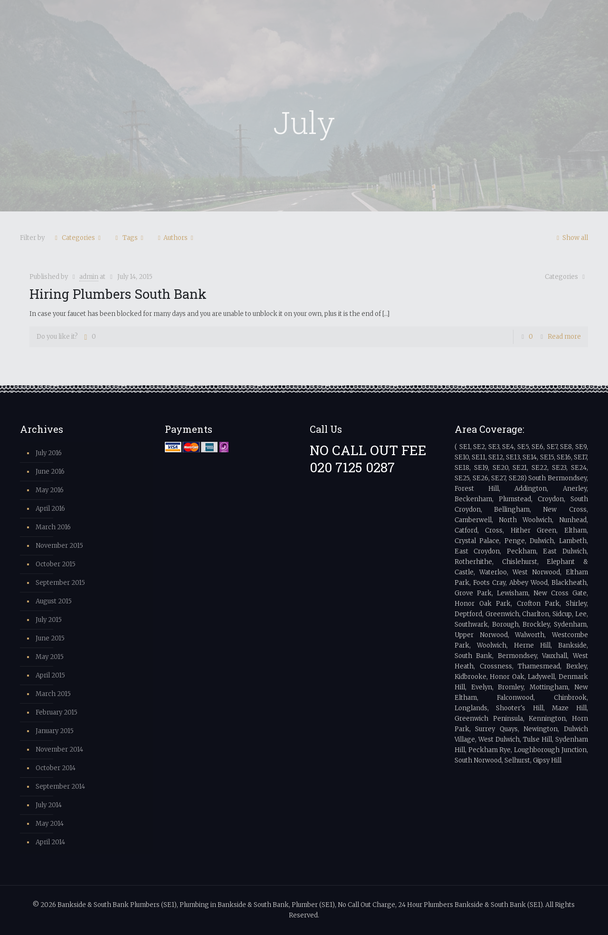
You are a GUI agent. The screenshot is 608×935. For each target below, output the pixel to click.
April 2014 (50, 842)
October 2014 (56, 768)
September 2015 (60, 583)
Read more (564, 337)
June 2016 (50, 472)
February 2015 (56, 712)
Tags (129, 238)
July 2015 (49, 620)
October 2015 (56, 564)
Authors (175, 238)
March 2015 (53, 694)
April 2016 (50, 509)
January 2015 (55, 731)
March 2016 (53, 527)
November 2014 (59, 749)
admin (88, 277)
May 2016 (50, 490)
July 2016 (49, 453)
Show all (571, 238)
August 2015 (54, 601)
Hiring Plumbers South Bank (118, 293)
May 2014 (50, 824)
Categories (78, 238)
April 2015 (50, 675)
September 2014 (60, 786)
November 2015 (59, 546)
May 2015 (50, 657)
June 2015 (50, 638)
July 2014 (49, 805)
